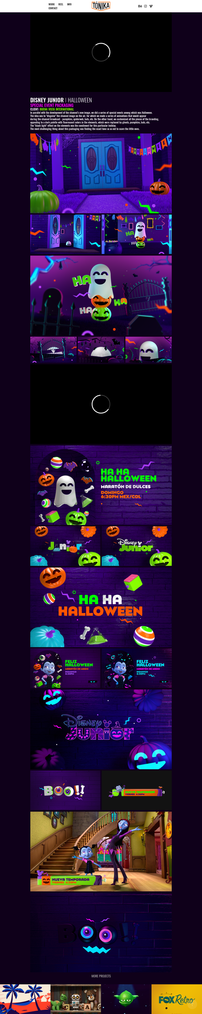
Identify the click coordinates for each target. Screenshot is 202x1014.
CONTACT (53, 8)
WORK (52, 4)
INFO (69, 4)
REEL (60, 4)
